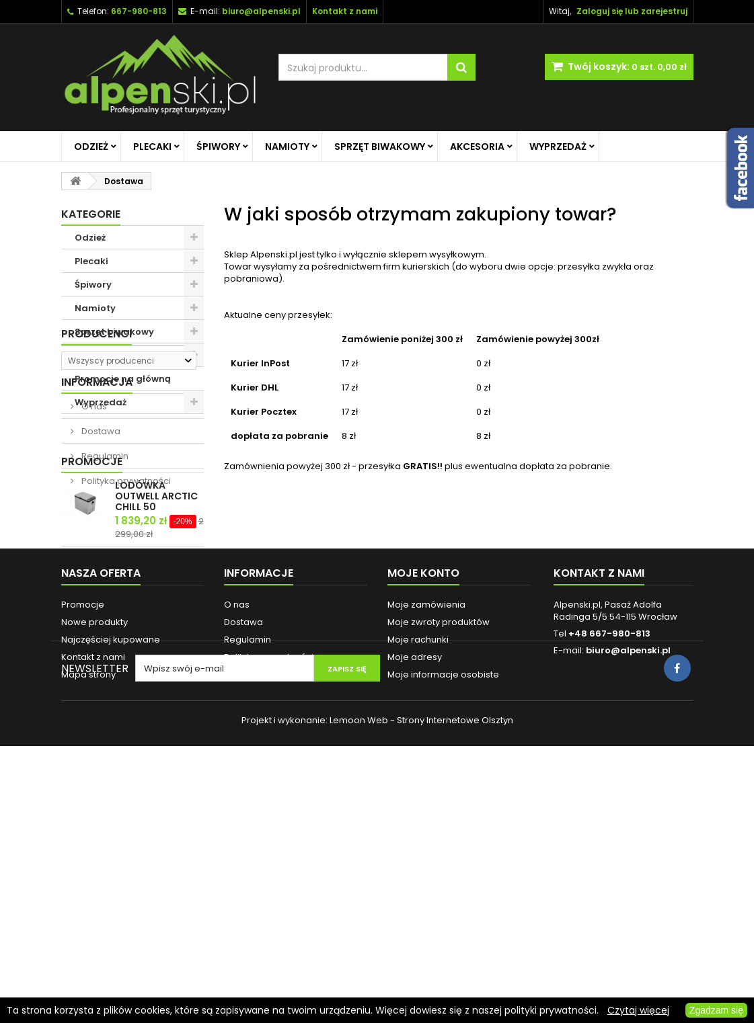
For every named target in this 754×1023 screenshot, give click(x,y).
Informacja (97, 501)
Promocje (91, 635)
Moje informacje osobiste (443, 899)
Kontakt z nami (93, 882)
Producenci (96, 437)
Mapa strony (88, 899)
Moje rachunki (418, 864)
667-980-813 (139, 11)
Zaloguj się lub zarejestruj (631, 11)
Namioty (287, 146)
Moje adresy (414, 882)
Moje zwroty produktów (438, 847)
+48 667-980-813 (609, 858)
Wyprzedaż (558, 146)
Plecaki (152, 146)
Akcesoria (477, 146)
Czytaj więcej (638, 1010)
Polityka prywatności (125, 600)
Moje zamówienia (426, 829)
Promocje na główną (123, 378)
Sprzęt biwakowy (379, 146)
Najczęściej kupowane (110, 864)
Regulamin (103, 575)
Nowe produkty (94, 847)
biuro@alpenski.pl (261, 11)
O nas (93, 526)
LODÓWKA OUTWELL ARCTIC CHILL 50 (156, 670)
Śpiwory (218, 146)
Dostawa (99, 550)
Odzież (91, 146)
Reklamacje (250, 899)
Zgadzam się (716, 1010)
